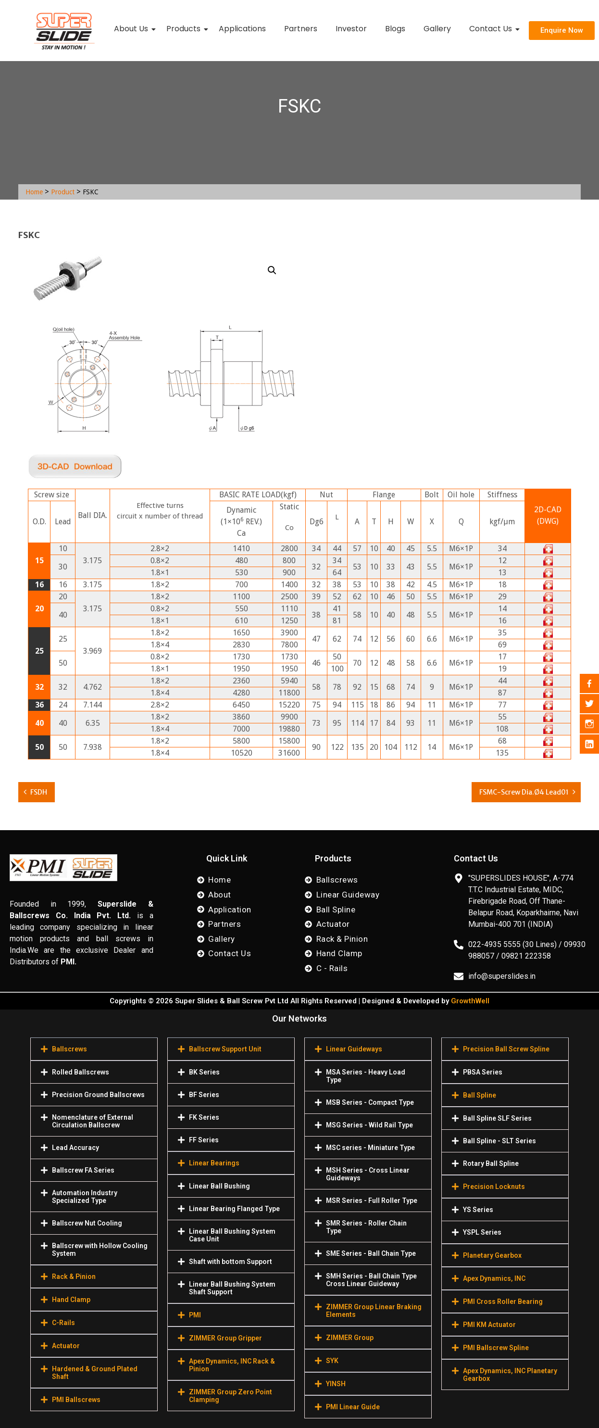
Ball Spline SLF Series (497, 1118)
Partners (300, 28)
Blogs (395, 28)
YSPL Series (482, 1232)
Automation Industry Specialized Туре (84, 1196)
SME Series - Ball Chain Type (371, 1253)
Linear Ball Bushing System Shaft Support (232, 1288)
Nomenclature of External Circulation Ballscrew (92, 1121)
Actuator (66, 1346)
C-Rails (63, 1323)
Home (34, 192)
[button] (272, 270)
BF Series (204, 1095)
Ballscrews (69, 1049)
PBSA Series (482, 1072)
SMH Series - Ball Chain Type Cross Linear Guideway (371, 1280)
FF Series (204, 1140)
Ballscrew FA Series (83, 1170)
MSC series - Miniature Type (370, 1147)
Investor (351, 28)
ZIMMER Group (350, 1337)
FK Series (204, 1117)
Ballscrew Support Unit (225, 1049)
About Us (133, 28)
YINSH (336, 1384)
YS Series (478, 1209)
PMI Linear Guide (353, 1407)
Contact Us (492, 28)
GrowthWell (470, 1001)
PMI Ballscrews (76, 1399)
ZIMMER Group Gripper (225, 1338)
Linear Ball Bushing (219, 1186)
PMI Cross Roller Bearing (503, 1301)
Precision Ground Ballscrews (98, 1095)
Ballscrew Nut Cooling (87, 1223)
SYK (332, 1361)
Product (63, 192)
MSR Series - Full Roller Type (371, 1200)
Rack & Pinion (74, 1276)
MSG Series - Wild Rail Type (369, 1125)
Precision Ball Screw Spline (506, 1049)
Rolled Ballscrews (80, 1072)
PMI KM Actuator (489, 1324)
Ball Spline (479, 1095)
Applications (242, 28)
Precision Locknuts (494, 1186)
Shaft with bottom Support (230, 1261)
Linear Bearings (214, 1163)
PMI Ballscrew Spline (496, 1348)
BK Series (204, 1072)
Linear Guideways (354, 1049)
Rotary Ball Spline (491, 1163)
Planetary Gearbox (492, 1255)
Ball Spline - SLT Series (499, 1141)
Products (185, 28)
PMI (195, 1315)
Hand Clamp (71, 1299)
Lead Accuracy (75, 1147)
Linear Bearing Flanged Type (234, 1209)
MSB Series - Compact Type (370, 1102)
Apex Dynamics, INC (494, 1278)
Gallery (437, 28)
